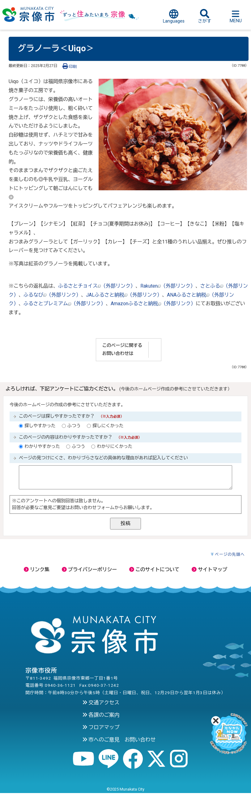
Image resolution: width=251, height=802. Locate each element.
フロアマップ (101, 727)
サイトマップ (209, 569)
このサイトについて (154, 569)
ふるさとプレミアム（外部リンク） (64, 303)
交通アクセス (101, 702)
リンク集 (36, 569)
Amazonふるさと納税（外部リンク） (153, 303)
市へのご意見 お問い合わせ (119, 740)
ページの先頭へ (230, 554)
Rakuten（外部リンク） (167, 286)
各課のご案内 (101, 715)
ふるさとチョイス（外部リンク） (96, 286)
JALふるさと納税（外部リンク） (124, 295)
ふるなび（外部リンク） (52, 295)
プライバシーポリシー (89, 569)
